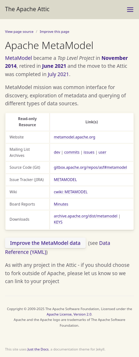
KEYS (58, 222)
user (103, 152)
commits (72, 152)
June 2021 (54, 65)
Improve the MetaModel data (45, 242)
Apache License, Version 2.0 (69, 314)
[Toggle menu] (130, 9)
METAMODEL (65, 179)
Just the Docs (38, 349)
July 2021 (58, 74)
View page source (19, 31)
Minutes (61, 204)
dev (57, 152)
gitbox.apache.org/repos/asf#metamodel (90, 167)
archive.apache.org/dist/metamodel (85, 216)
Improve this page (54, 31)
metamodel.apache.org (74, 137)
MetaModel (18, 57)
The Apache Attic (27, 9)
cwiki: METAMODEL (71, 191)
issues (89, 152)
